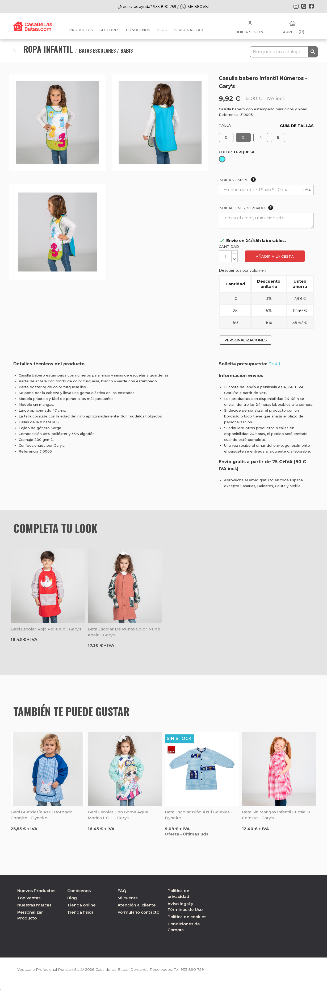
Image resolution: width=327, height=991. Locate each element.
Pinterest (303, 6)
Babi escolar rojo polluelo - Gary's (46, 629)
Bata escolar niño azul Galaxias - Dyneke (198, 814)
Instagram (296, 6)
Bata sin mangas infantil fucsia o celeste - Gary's (276, 814)
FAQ (122, 890)
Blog (72, 897)
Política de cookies (186, 916)
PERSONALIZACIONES (245, 340)
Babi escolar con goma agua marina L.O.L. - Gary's (118, 814)
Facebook (311, 6)
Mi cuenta (128, 897)
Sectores (109, 30)
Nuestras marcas (34, 905)
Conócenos (138, 30)
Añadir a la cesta (275, 256)
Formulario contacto (138, 912)
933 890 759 (189, 969)
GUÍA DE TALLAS (297, 125)
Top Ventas (28, 897)
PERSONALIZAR (188, 30)
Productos (81, 30)
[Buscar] (284, 51)
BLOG (162, 30)
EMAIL (275, 364)
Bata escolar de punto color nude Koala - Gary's (124, 631)
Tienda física (80, 912)
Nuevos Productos (36, 890)
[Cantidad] (225, 256)
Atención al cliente (137, 905)
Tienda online (81, 905)
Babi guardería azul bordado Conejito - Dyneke (42, 814)
